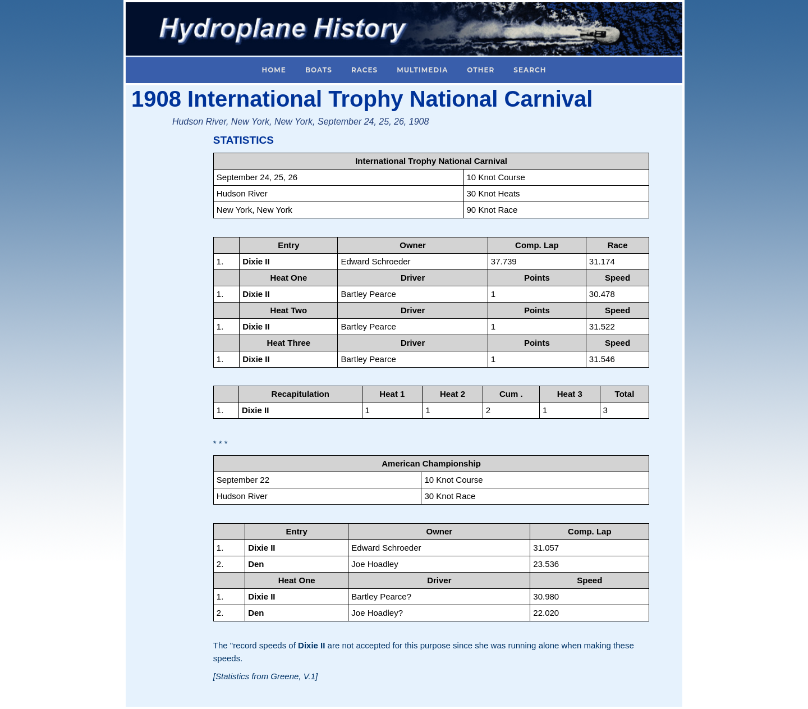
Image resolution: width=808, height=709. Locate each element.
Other (480, 70)
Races (364, 70)
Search (529, 70)
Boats (318, 70)
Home (274, 70)
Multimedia (422, 70)
